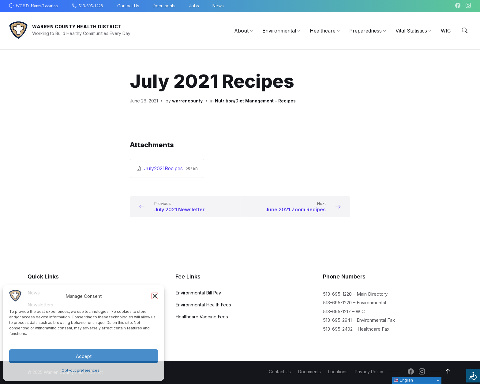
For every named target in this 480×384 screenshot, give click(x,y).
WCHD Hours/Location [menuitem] (37, 5)
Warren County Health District (77, 26)
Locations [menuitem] (337, 371)
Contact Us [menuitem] (128, 5)
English (403, 380)
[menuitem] (241, 31)
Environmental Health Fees (203, 304)
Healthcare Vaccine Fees (201, 316)
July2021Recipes (164, 168)
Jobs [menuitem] (194, 5)
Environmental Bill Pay (198, 292)
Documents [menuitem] (164, 5)
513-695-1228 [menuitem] (91, 5)
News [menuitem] (218, 5)
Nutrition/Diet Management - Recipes (255, 100)
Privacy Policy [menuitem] (369, 371)
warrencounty (187, 100)
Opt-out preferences (80, 370)
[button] (155, 296)
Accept (84, 356)
